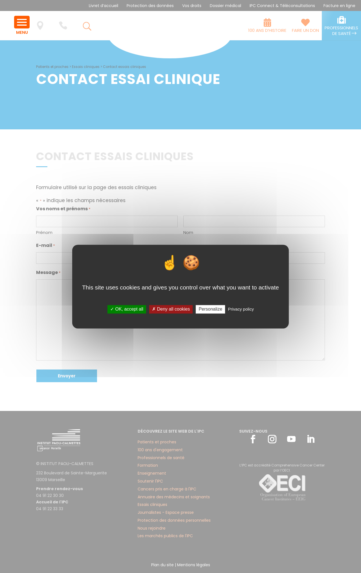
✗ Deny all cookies (171, 309)
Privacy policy (241, 309)
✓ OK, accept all (126, 309)
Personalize (210, 309)
